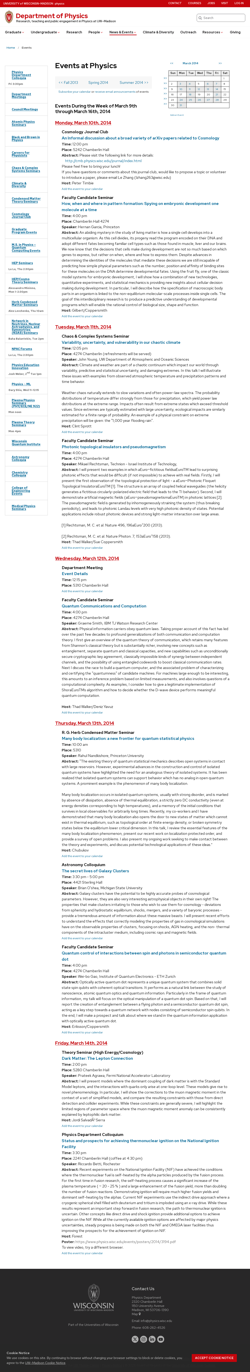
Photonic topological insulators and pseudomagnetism (114, 446)
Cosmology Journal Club (21, 215)
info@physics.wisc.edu (156, 1321)
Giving (235, 32)
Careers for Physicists (21, 154)
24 (181, 100)
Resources (212, 32)
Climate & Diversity (158, 32)
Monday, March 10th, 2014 (83, 123)
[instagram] (143, 1339)
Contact (175, 3)
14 (217, 89)
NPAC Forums (22, 349)
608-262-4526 (153, 1328)
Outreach (188, 32)
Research (74, 32)
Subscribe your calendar (74, 92)
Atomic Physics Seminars (23, 123)
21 (217, 94)
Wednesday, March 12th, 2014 (87, 558)
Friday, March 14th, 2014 (81, 1043)
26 (199, 100)
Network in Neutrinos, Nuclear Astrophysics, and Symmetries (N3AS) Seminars (26, 327)
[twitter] (135, 1339)
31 (181, 105)
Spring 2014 (98, 82)
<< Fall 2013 (68, 82)
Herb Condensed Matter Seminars (25, 303)
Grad (15, 32)
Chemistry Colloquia (20, 473)
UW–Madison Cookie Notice (45, 1363)
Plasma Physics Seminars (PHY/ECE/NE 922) (26, 403)
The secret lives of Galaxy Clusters (95, 871)
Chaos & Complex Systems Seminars (26, 169)
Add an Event (177, 114)
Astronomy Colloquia (20, 458)
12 (199, 89)
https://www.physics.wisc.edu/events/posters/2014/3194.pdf (125, 1241)
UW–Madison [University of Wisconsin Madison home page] (28, 3)
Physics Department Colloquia (21, 75)
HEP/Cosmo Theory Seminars (25, 280)
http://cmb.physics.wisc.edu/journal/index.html (103, 160)
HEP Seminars (22, 263)
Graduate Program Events (24, 230)
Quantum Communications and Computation (104, 606)
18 (190, 94)
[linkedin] (152, 1339)
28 (217, 100)
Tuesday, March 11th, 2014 (83, 327)
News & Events (123, 32)
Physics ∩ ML (21, 384)
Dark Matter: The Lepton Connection (97, 1058)
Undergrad (45, 32)
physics (59, 3)
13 (208, 89)
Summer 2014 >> (134, 82)
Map (136, 1314)
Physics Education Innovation (25, 366)
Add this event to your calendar (82, 189)
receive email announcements (115, 92)
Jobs (211, 3)
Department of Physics (52, 15)
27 (208, 100)
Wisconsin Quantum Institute (26, 442)
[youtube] (160, 1339)
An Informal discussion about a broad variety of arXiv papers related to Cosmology (140, 138)
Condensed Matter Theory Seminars (26, 200)
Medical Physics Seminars (23, 507)
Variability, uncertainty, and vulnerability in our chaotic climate (121, 342)
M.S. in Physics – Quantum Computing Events (26, 248)
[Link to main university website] (93, 1312)
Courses (194, 3)
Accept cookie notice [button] (214, 1358)
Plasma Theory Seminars (23, 423)
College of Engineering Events (21, 491)
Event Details (75, 573)
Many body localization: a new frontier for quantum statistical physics (128, 738)
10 (181, 89)
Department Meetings (21, 95)
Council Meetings (25, 109)
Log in (239, 3)
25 (190, 100)
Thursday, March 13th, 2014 (84, 723)
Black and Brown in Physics (26, 138)
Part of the (93, 1325)
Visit (224, 3)
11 (189, 89)
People (95, 32)
